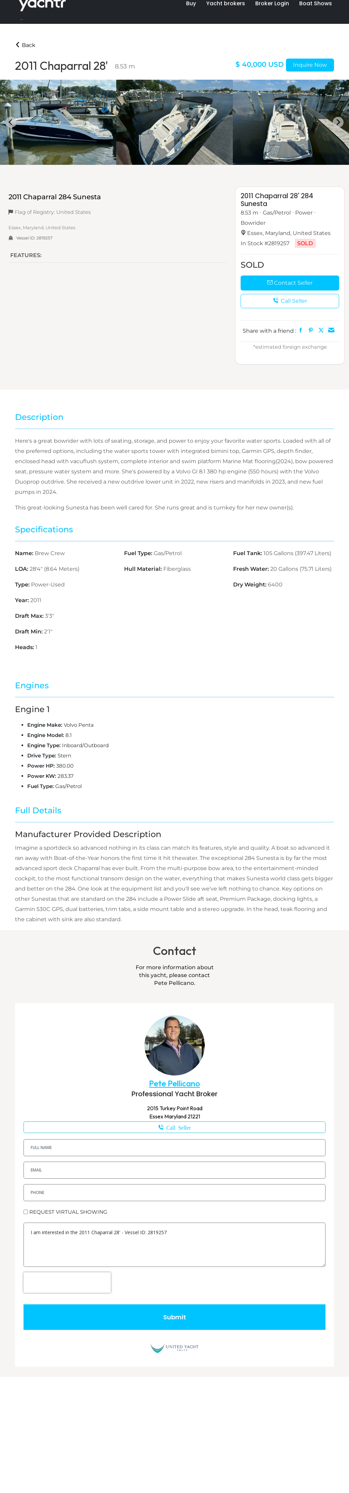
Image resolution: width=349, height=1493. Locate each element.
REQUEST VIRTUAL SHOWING (68, 1212)
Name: (25, 553)
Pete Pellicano (174, 1083)
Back (25, 45)
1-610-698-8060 (174, 1127)
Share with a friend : (269, 331)
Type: (23, 584)
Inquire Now (310, 65)
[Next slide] (338, 122)
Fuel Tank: (248, 553)
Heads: (25, 647)
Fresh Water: (251, 569)
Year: (22, 600)
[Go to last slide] (10, 122)
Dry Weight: (250, 584)
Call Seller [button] (290, 301)
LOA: (22, 569)
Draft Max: (30, 616)
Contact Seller (290, 283)
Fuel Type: (139, 553)
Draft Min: (29, 631)
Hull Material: (143, 569)
